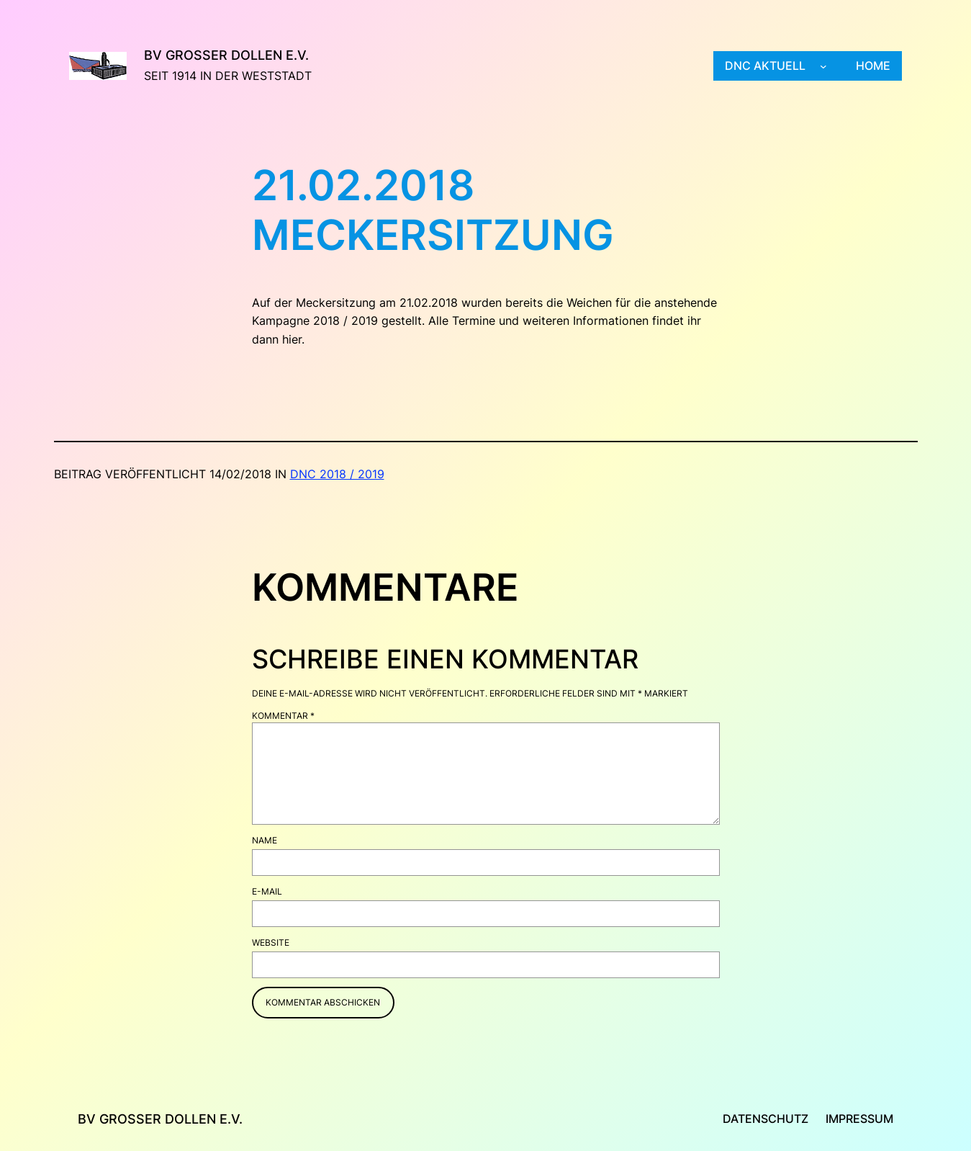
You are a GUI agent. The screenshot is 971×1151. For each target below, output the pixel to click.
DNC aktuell (765, 65)
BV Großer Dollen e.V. (226, 55)
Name (264, 840)
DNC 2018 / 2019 (337, 474)
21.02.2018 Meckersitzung (433, 211)
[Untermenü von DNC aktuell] (823, 66)
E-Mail (267, 891)
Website (270, 942)
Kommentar (283, 715)
